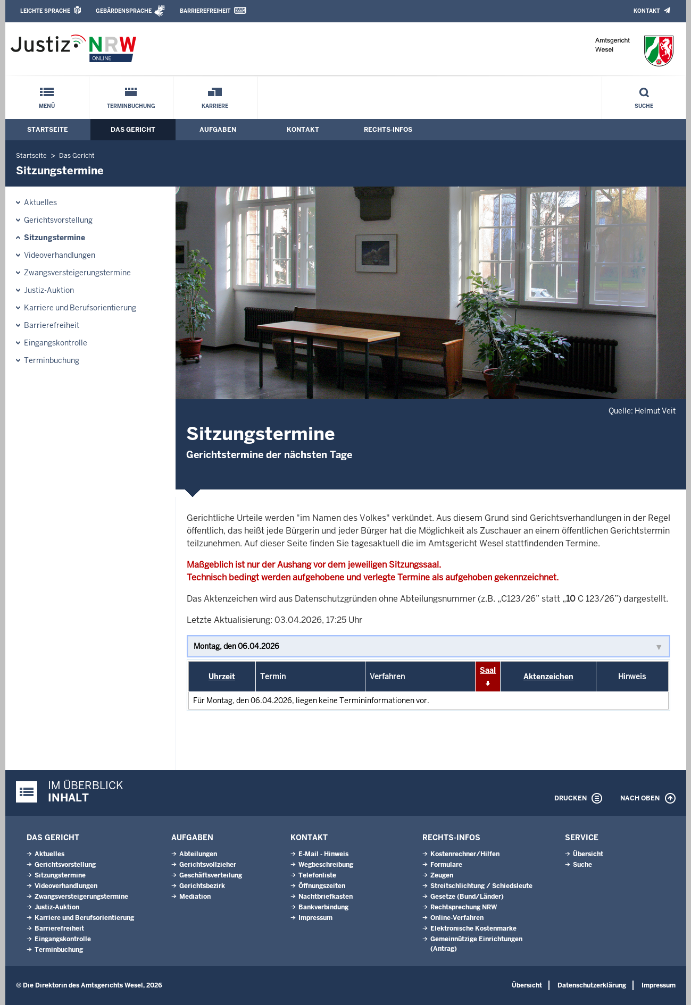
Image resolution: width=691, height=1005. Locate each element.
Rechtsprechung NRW (463, 907)
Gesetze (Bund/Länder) (467, 896)
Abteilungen (198, 854)
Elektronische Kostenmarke (473, 928)
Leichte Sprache (45, 10)
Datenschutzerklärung (591, 985)
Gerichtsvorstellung (58, 220)
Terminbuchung (131, 106)
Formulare (446, 864)
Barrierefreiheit (205, 10)
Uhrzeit (222, 676)
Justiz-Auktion (49, 290)
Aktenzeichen (548, 676)
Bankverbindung (323, 907)
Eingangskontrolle (55, 343)
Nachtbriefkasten (325, 896)
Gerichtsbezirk (202, 886)
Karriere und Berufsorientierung (80, 308)
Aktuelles (40, 202)
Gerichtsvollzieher (207, 864)
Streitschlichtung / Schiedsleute (481, 886)
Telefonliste (317, 875)
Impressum (315, 918)
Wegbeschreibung (325, 864)
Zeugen (441, 875)
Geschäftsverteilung (210, 875)
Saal (488, 670)
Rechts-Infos (388, 129)
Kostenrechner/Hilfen (464, 854)
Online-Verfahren (457, 918)
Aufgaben (217, 129)
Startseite (47, 129)
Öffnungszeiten (321, 886)
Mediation (195, 896)
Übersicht (588, 854)
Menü (47, 106)
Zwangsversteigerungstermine (77, 272)
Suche (644, 106)
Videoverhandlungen (59, 255)
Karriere (215, 106)
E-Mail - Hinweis (323, 854)
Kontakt (647, 10)
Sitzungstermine (54, 237)
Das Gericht (133, 129)
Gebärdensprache (124, 10)
